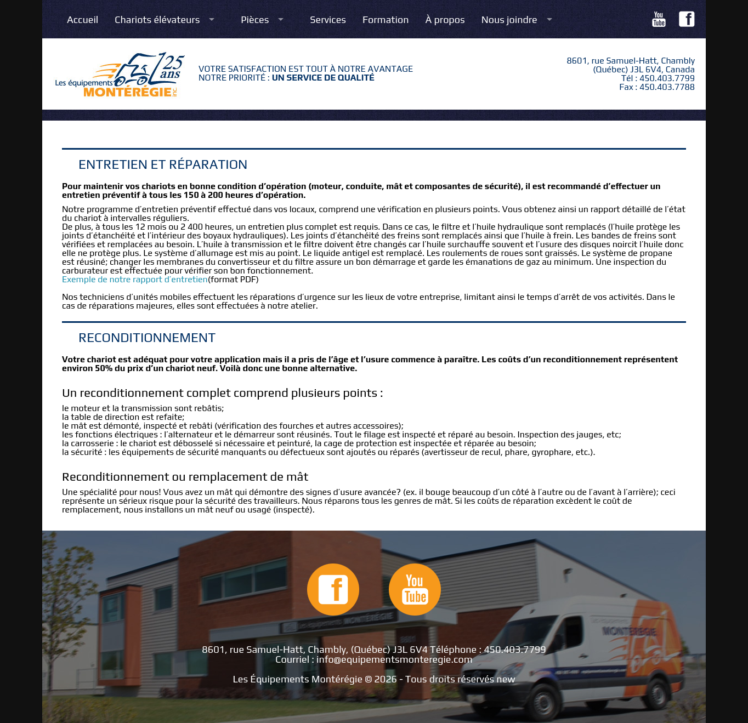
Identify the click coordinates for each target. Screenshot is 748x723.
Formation (385, 20)
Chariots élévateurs (157, 20)
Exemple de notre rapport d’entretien (135, 279)
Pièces (255, 20)
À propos (445, 20)
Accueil (82, 20)
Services (328, 20)
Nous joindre (509, 20)
